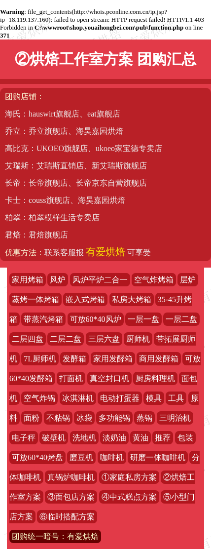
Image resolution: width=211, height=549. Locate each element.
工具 (176, 398)
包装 (185, 437)
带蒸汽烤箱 (43, 319)
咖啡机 (112, 457)
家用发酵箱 (113, 358)
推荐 (163, 437)
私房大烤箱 (131, 299)
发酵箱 (74, 358)
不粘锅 (58, 418)
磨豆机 (81, 457)
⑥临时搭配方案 (67, 516)
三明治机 (175, 418)
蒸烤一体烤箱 (35, 299)
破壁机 (54, 437)
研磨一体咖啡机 (157, 457)
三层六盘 (104, 339)
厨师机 (138, 339)
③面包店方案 (71, 497)
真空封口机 (109, 378)
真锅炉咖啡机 (71, 477)
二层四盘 (27, 339)
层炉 (188, 279)
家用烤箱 (27, 279)
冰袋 (84, 418)
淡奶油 (114, 437)
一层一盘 (143, 319)
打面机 (71, 378)
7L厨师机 (40, 358)
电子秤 (23, 437)
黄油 (140, 437)
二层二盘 (65, 339)
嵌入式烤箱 (85, 299)
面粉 (31, 418)
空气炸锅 (39, 398)
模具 (154, 398)
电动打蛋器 (120, 398)
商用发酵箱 (158, 358)
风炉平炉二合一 (100, 279)
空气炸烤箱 (154, 279)
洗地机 (84, 437)
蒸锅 (144, 418)
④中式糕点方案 (129, 497)
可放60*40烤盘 (37, 457)
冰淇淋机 (78, 398)
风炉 (58, 279)
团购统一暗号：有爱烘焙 (55, 536)
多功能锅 (114, 418)
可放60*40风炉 (95, 319)
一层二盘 (181, 319)
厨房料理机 (155, 378)
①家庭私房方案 (129, 477)
